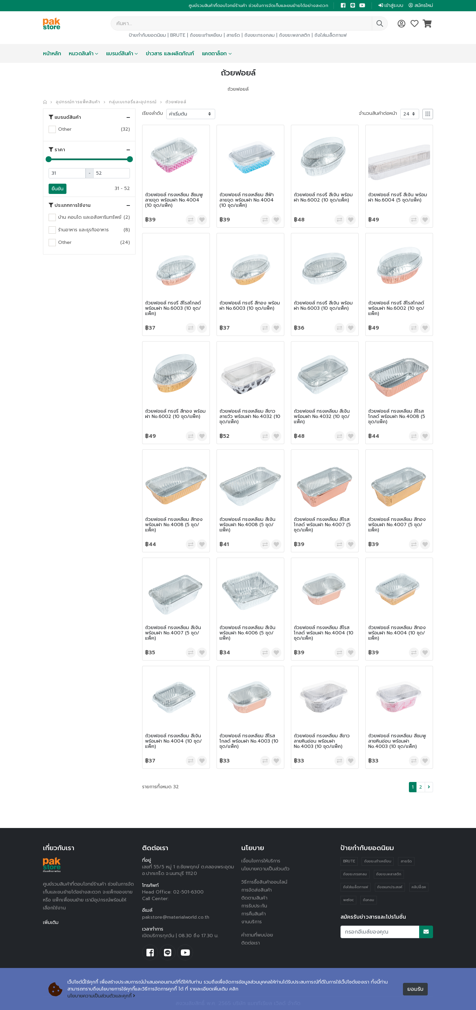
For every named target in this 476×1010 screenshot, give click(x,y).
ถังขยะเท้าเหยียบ (206, 35)
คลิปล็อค (419, 887)
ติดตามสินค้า (254, 898)
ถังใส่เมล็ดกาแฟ (330, 35)
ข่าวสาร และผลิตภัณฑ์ (170, 54)
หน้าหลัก (52, 54)
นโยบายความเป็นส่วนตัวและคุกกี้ (101, 995)
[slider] (49, 159)
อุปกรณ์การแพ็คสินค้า (78, 102)
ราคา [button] (57, 150)
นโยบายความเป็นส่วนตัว (265, 868)
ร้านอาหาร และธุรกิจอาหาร (83, 229)
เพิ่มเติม (51, 922)
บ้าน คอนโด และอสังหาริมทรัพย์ (89, 217)
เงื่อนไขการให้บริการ (260, 860)
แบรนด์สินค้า (119, 54)
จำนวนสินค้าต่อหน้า (378, 113)
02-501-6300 (188, 892)
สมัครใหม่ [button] (421, 5)
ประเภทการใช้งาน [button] (70, 205)
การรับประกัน (254, 905)
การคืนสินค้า (253, 913)
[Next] (429, 787)
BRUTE (177, 35)
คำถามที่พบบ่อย (257, 935)
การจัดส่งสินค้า (256, 890)
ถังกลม (368, 900)
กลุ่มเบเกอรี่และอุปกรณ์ (132, 102)
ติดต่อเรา (250, 943)
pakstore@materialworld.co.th (175, 917)
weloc (348, 900)
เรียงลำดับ (152, 113)
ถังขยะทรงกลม (259, 35)
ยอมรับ (415, 989)
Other (64, 129)
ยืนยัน (57, 188)
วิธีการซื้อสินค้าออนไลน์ (264, 882)
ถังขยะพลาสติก (294, 35)
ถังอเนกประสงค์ (389, 887)
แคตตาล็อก (214, 54)
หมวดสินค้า (81, 54)
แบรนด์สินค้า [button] (65, 117)
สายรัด (233, 35)
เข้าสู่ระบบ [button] (390, 5)
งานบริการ (251, 921)
